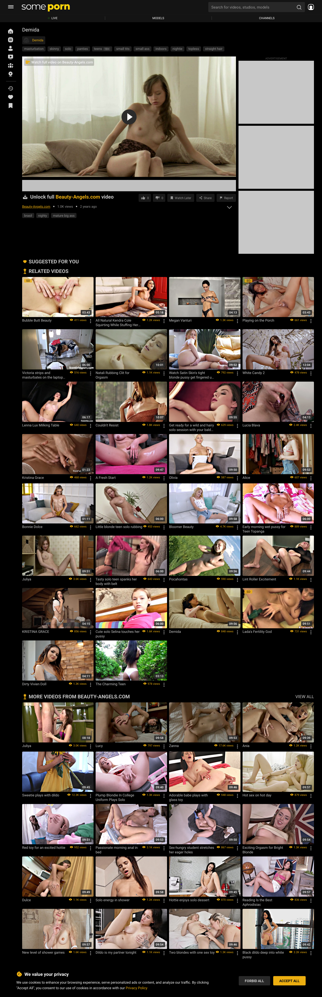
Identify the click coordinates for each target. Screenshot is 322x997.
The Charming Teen (111, 684)
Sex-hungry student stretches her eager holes (191, 849)
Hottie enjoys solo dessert (189, 900)
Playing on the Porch (258, 320)
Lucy (99, 745)
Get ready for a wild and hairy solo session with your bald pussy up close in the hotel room (191, 427)
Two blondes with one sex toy (192, 952)
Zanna (174, 745)
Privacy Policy (136, 987)
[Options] (91, 321)
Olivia (173, 477)
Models (158, 18)
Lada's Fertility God (257, 631)
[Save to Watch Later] (180, 198)
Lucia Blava (251, 425)
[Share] (205, 198)
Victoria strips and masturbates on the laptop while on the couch (42, 375)
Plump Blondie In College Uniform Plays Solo (115, 797)
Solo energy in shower (113, 900)
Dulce (26, 900)
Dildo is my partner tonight (116, 952)
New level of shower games (43, 952)
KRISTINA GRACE (35, 631)
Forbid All (254, 980)
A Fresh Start (106, 477)
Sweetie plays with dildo (40, 795)
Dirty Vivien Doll (34, 684)
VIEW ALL (304, 696)
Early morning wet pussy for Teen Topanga (264, 529)
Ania (246, 745)
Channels (267, 18)
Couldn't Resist (107, 425)
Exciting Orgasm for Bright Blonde (263, 849)
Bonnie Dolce (32, 526)
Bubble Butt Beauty (37, 320)
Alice (246, 477)
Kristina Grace (33, 477)
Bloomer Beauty (181, 526)
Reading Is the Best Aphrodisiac (257, 902)
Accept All (289, 980)
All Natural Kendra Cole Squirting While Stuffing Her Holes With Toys (117, 322)
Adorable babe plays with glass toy (188, 797)
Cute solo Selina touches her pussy (118, 633)
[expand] (229, 206)
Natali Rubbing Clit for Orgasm (113, 375)
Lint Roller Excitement (259, 579)
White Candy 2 (254, 372)
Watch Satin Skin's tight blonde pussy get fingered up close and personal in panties (191, 375)
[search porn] (299, 7)
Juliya (26, 579)
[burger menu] (11, 7)
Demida (175, 631)
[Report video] (226, 198)
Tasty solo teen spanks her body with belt (116, 581)
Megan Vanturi (180, 320)
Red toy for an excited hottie (43, 847)
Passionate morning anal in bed (117, 849)
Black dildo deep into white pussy (263, 954)
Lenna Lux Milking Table (40, 425)
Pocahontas (178, 579)
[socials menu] (309, 7)
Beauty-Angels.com (36, 206)
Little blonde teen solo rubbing (119, 526)
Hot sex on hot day (257, 795)
